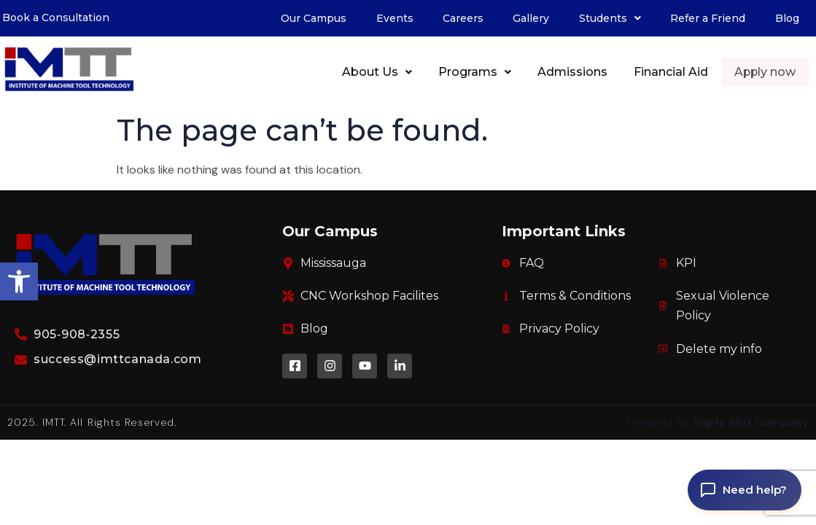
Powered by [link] (717, 422)
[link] (19, 281)
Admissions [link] (573, 72)
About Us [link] (378, 72)
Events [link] (394, 18)
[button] (610, 18)
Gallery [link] (531, 18)
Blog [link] (787, 18)
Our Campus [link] (313, 18)
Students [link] (610, 18)
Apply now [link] (765, 72)
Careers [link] (463, 18)
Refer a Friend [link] (707, 18)
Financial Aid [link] (671, 72)
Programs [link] (475, 72)
